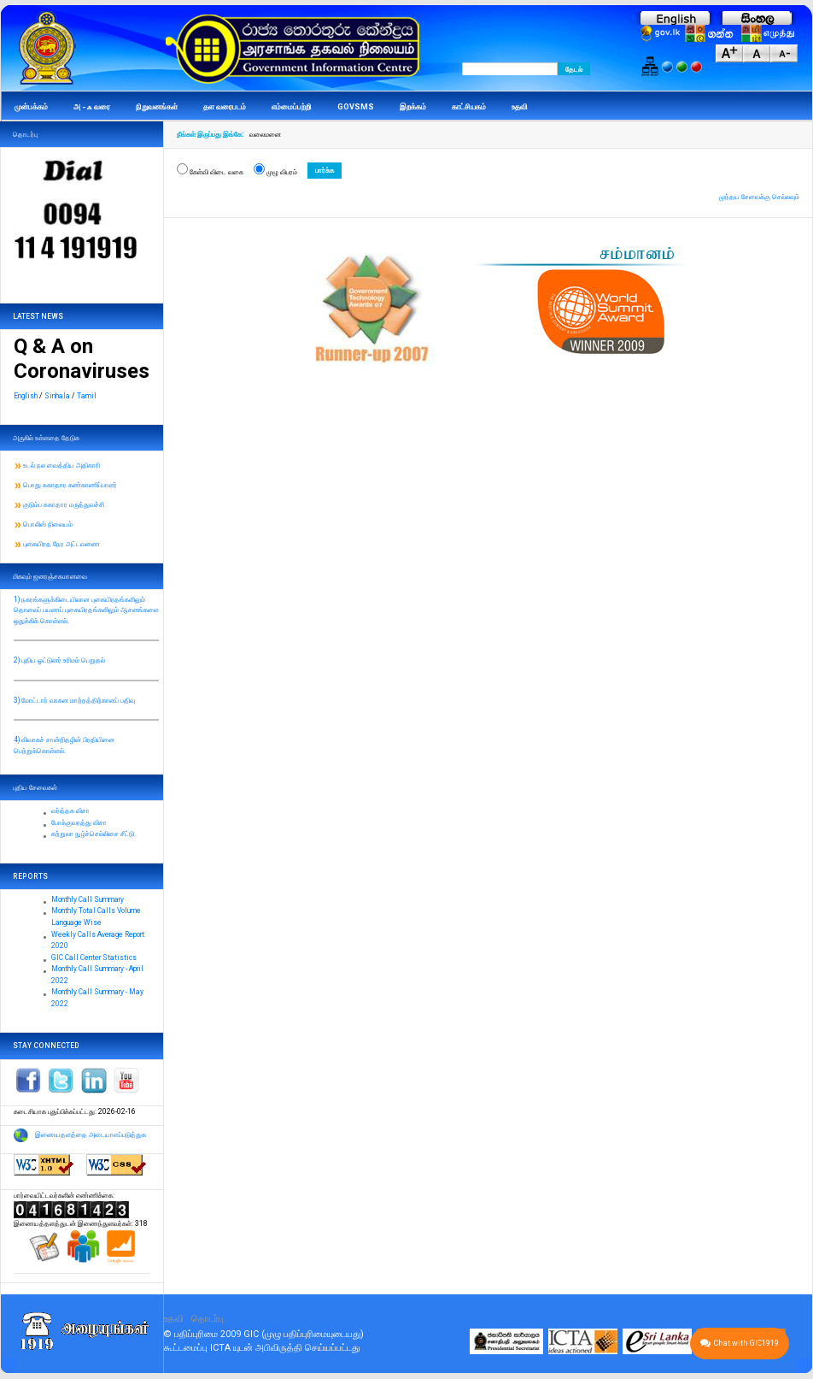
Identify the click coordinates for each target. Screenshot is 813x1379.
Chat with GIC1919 (739, 1343)
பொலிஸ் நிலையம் (48, 524)
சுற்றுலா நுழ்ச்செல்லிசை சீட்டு (92, 833)
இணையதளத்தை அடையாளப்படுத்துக (90, 1134)
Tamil (87, 396)
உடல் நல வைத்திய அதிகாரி (61, 465)
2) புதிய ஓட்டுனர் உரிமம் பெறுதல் (59, 660)
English (26, 396)
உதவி (174, 1318)
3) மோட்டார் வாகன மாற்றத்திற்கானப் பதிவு (74, 700)
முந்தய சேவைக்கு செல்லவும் (759, 196)
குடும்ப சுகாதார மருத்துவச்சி (63, 504)
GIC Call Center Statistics (94, 957)
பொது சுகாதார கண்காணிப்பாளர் (70, 484)
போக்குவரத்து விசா (79, 822)
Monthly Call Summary (87, 899)
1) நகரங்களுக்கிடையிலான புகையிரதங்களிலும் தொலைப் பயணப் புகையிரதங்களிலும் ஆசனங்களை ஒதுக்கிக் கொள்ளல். (86, 610)
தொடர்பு (207, 1318)
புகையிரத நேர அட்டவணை (61, 543)
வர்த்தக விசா (70, 810)
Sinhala (57, 396)
